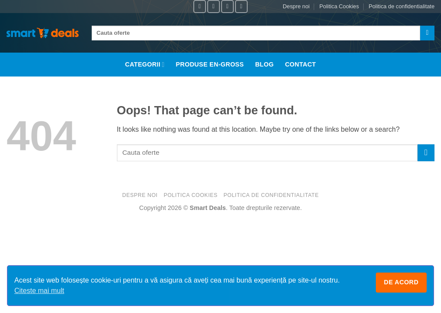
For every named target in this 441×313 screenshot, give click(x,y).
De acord (401, 282)
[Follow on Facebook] (199, 6)
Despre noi (296, 6)
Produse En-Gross (210, 64)
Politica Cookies (339, 6)
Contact (300, 64)
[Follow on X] (241, 6)
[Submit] (427, 33)
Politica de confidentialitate (401, 6)
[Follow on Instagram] (213, 6)
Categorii (145, 64)
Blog (264, 64)
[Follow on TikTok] (227, 6)
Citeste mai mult (39, 290)
